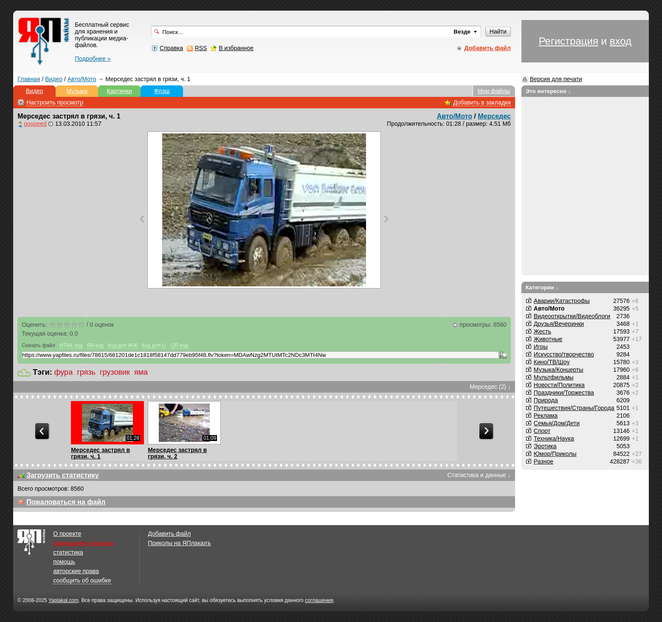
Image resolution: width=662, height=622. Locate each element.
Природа (546, 400)
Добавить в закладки (482, 102)
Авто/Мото (82, 79)
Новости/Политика (559, 385)
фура (63, 372)
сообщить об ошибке (82, 580)
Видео (53, 79)
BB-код (95, 345)
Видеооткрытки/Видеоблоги (572, 316)
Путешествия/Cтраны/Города (574, 407)
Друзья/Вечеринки (559, 323)
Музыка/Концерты (558, 369)
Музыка (76, 91)
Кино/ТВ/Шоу (552, 362)
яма (141, 372)
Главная (28, 79)
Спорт (542, 430)
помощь (64, 561)
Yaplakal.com (63, 600)
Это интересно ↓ (548, 91)
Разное (543, 461)
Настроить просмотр (54, 102)
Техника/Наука (554, 438)
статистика (68, 552)
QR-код (179, 345)
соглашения (319, 600)
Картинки (119, 91)
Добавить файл (169, 533)
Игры (541, 346)
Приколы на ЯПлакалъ (179, 543)
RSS (201, 48)
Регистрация (568, 41)
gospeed (35, 123)
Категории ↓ (542, 287)
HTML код (70, 345)
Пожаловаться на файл (65, 502)
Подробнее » (92, 58)
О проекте (67, 533)
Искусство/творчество (564, 354)
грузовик (115, 372)
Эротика (545, 446)
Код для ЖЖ (123, 345)
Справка (171, 48)
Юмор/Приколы (555, 453)
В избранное (236, 48)
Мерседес (494, 116)
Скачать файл (38, 345)
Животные (548, 339)
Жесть (542, 331)
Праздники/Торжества (564, 392)
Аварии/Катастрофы (562, 300)
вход (620, 41)
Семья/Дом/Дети (557, 423)
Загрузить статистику (62, 475)
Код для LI (154, 345)
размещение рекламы (83, 543)
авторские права (76, 571)
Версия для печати (556, 79)
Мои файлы (493, 91)
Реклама (546, 415)
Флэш (162, 91)
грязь (86, 372)
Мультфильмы (554, 377)
